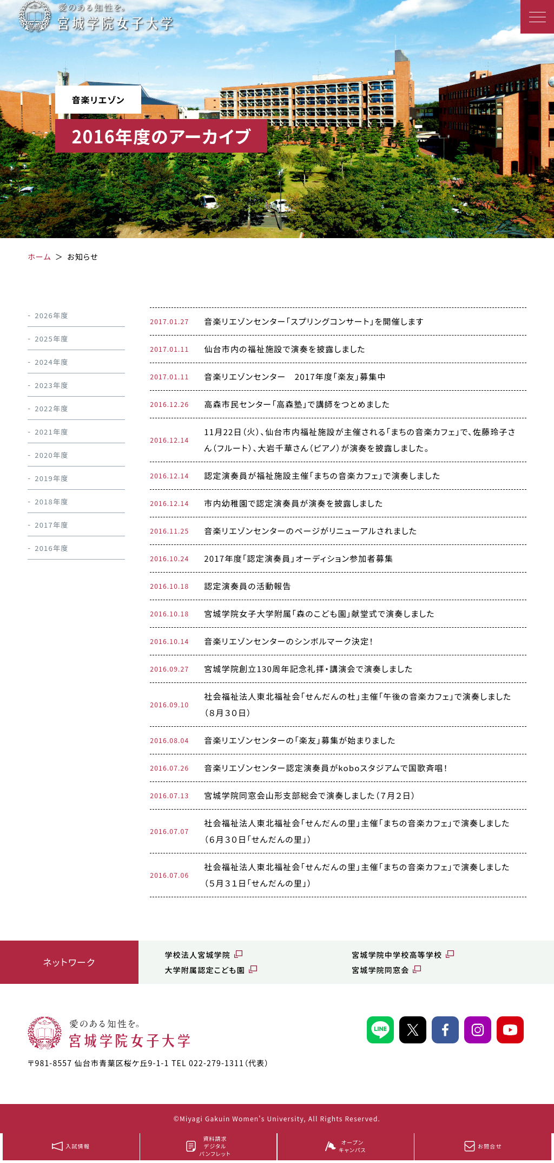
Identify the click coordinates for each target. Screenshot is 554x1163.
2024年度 (51, 362)
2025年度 (51, 338)
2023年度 (51, 385)
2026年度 (51, 315)
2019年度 (51, 478)
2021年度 (51, 431)
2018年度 (51, 501)
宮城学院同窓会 (380, 969)
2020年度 (51, 455)
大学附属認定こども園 (204, 969)
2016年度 (51, 548)
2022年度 (51, 408)
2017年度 (51, 525)
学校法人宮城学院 (197, 954)
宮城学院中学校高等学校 (397, 954)
